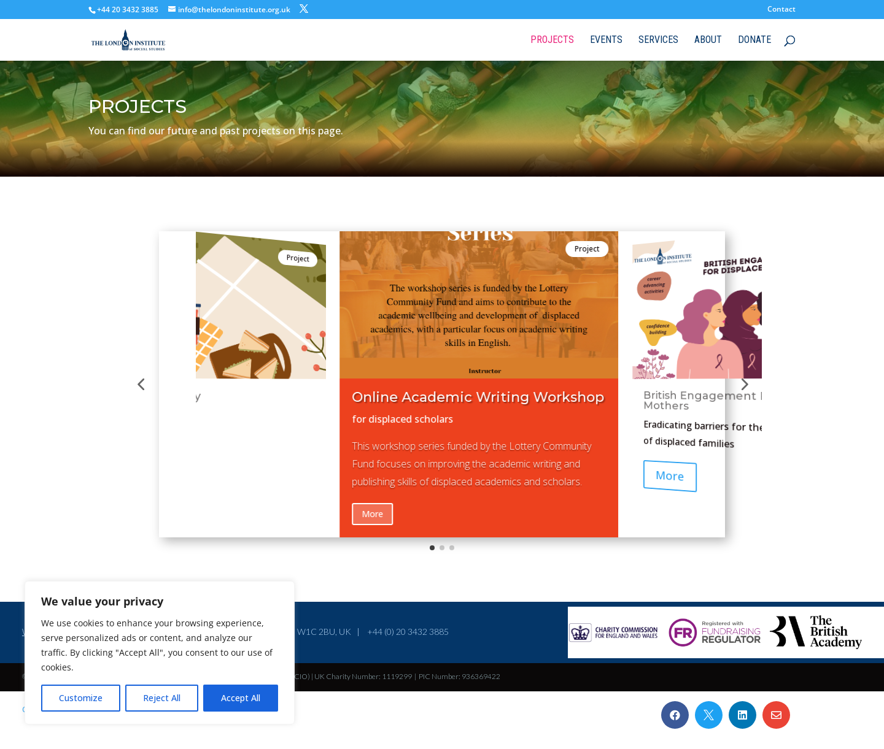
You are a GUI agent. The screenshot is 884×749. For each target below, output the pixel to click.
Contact (781, 10)
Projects (552, 40)
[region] (160, 652)
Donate (754, 40)
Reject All (161, 698)
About (708, 40)
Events (606, 40)
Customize (81, 698)
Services (658, 40)
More (372, 514)
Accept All (240, 698)
